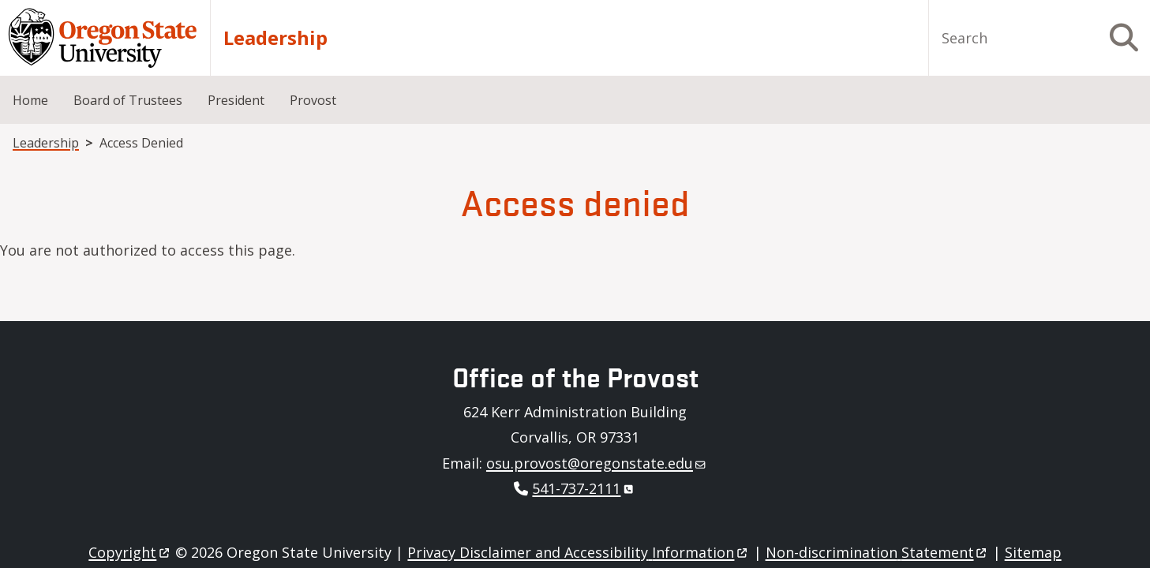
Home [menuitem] (30, 100)
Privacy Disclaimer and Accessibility (578, 552)
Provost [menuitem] (313, 100)
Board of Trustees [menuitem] (127, 100)
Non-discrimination (877, 552)
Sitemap (1033, 552)
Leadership (275, 38)
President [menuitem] (236, 100)
